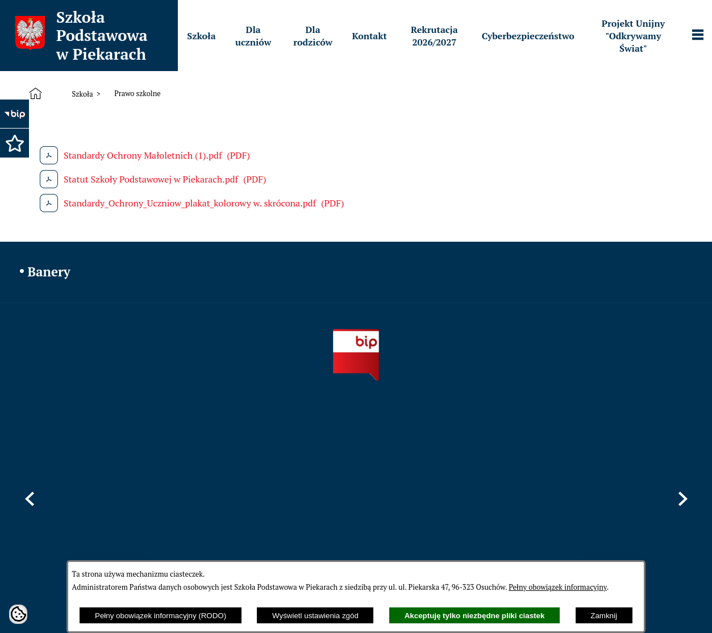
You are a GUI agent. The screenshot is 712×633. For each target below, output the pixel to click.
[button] (14, 143)
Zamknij (603, 615)
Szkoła (82, 94)
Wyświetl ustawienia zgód (315, 615)
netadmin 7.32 (668, 602)
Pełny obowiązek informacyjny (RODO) (160, 615)
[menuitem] (201, 36)
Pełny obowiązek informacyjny (558, 587)
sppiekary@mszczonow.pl (462, 508)
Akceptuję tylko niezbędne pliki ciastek (475, 615)
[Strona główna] (37, 93)
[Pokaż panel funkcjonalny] (698, 36)
